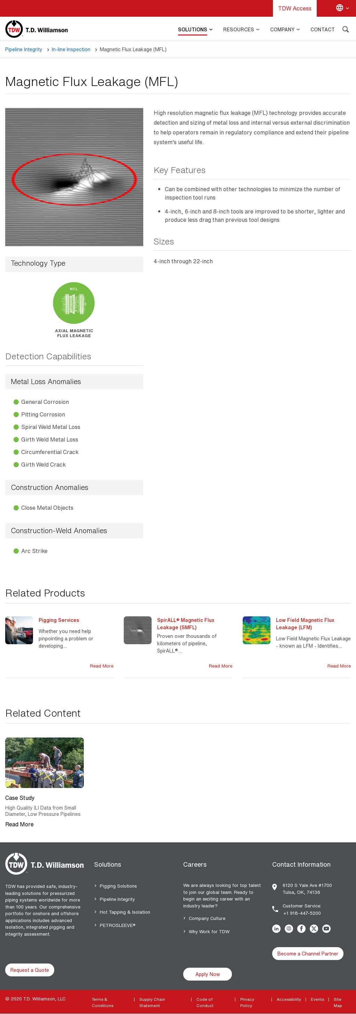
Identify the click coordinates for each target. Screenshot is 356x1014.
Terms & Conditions (102, 1002)
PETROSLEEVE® (118, 925)
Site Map (338, 1002)
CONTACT (322, 29)
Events (317, 999)
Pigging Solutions (118, 886)
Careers (195, 864)
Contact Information (301, 864)
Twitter (315, 928)
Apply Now (207, 974)
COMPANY (282, 29)
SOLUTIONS (192, 29)
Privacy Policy (247, 1002)
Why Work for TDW (209, 931)
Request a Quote (29, 970)
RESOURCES (238, 29)
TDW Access (295, 8)
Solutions (107, 864)
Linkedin (277, 928)
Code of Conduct (204, 1002)
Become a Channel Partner (307, 953)
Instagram (290, 928)
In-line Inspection (71, 49)
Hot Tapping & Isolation (125, 912)
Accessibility (289, 999)
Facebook (302, 928)
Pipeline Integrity (23, 49)
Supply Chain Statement (152, 1002)
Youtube (327, 928)
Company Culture (207, 918)
